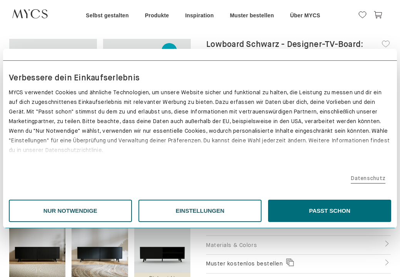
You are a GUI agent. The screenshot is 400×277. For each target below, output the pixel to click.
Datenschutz (305, 178)
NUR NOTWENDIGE (112, 210)
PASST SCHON (288, 210)
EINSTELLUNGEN (200, 210)
